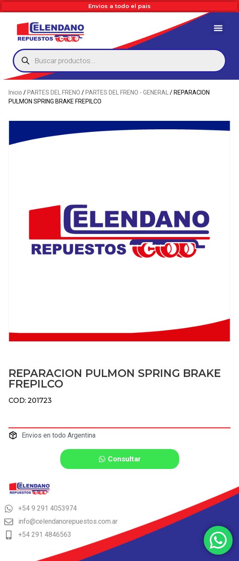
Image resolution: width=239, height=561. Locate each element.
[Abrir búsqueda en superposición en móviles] (119, 61)
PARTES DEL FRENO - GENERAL (127, 92)
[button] (218, 28)
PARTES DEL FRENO (53, 92)
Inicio (15, 92)
